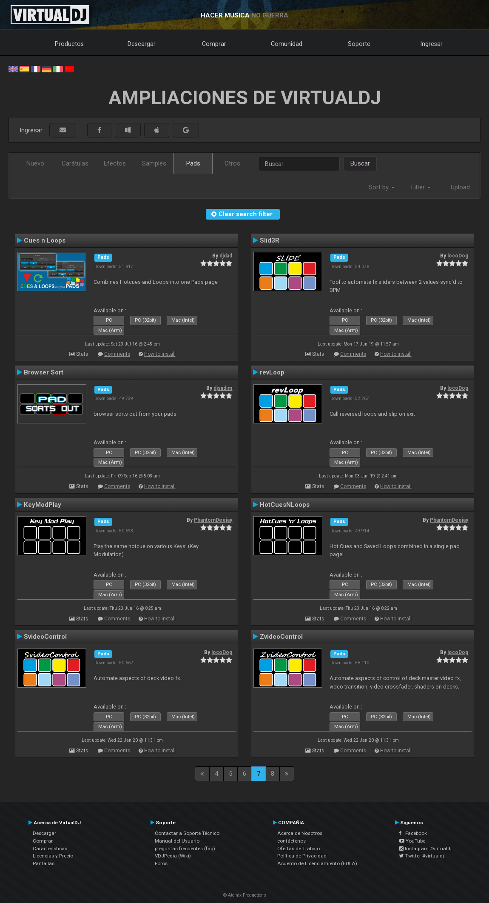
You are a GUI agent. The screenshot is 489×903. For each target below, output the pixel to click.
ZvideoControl (281, 636)
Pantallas (43, 863)
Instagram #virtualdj (425, 849)
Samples (154, 163)
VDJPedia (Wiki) (173, 856)
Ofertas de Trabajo (298, 849)
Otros (232, 163)
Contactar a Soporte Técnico (187, 833)
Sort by (382, 187)
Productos (69, 43)
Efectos (115, 163)
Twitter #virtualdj (421, 856)
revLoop (272, 372)
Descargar (142, 43)
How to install (160, 354)
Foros (161, 863)
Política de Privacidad (302, 856)
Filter (421, 187)
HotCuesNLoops (285, 505)
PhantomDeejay (213, 520)
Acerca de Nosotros (299, 833)
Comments (117, 354)
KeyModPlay (42, 505)
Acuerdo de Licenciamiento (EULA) (317, 863)
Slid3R (269, 240)
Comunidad (286, 43)
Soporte (359, 43)
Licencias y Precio (53, 856)
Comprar (214, 43)
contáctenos (291, 841)
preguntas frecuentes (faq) (185, 849)
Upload (460, 187)
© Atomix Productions (244, 895)
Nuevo (35, 163)
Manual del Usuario (177, 841)
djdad (225, 256)
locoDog (457, 256)
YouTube (412, 841)
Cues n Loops (44, 240)
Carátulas (75, 163)
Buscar (360, 163)
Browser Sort (43, 372)
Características (50, 849)
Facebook (413, 833)
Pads (193, 163)
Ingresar (432, 43)
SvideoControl (45, 636)
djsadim (222, 388)
